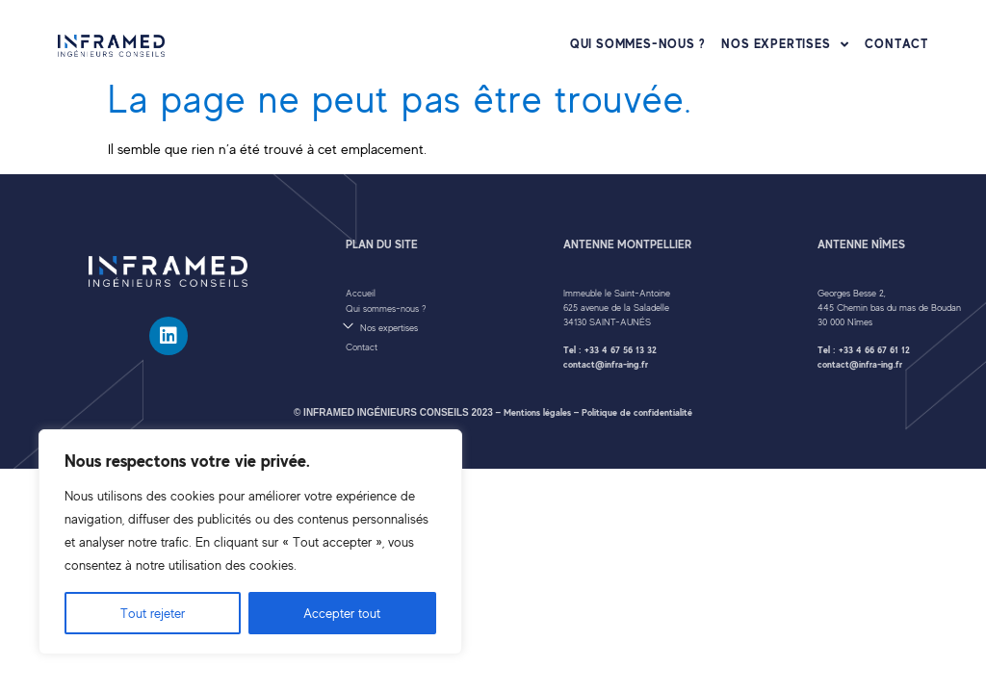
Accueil (361, 293)
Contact (896, 44)
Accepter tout (341, 613)
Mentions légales (537, 412)
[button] (444, 326)
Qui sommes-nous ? (638, 44)
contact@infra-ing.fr (605, 364)
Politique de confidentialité (637, 412)
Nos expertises (784, 44)
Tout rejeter (152, 613)
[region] (250, 541)
